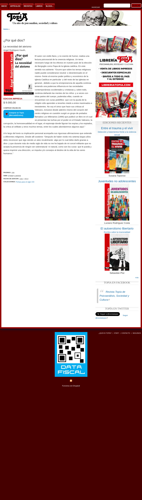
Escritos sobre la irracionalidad (117, 232)
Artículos (15, 6)
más (137, 278)
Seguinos (137, 333)
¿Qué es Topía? (105, 333)
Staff (116, 333)
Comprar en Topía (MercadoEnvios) (16, 114)
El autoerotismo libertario (117, 228)
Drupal (76, 386)
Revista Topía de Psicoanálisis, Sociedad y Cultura (114, 295)
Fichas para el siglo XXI (25, 182)
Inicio (4, 6)
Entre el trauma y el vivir (117, 128)
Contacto (125, 333)
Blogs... (49, 6)
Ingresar (96, 7)
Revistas (28, 6)
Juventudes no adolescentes (117, 181)
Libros (39, 6)
